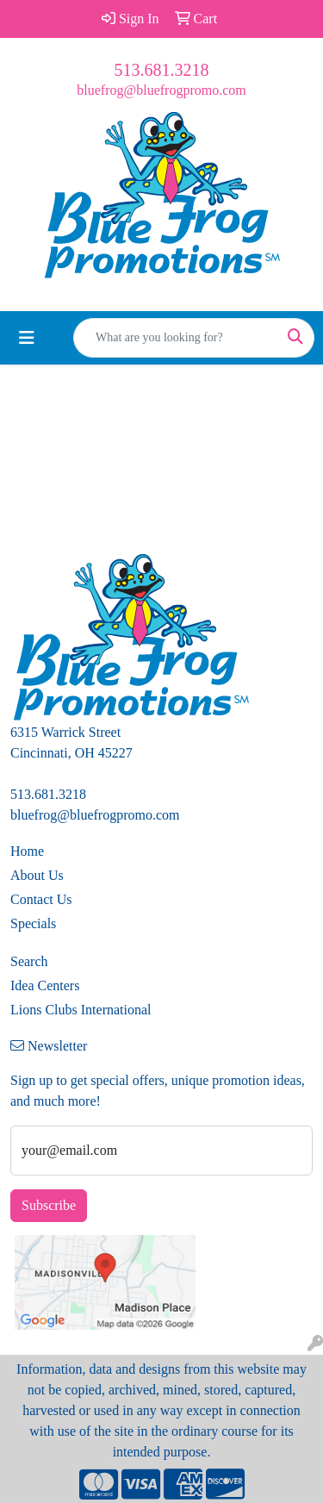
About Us (37, 875)
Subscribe (49, 1205)
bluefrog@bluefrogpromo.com (161, 90)
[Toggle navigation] (27, 338)
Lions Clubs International (81, 1009)
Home (27, 851)
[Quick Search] (175, 338)
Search (29, 961)
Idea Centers (44, 985)
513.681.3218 (162, 69)
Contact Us (41, 899)
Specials (33, 923)
